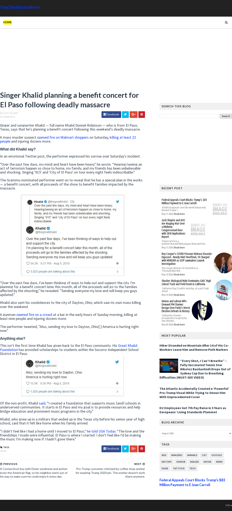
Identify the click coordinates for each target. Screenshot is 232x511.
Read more (179, 214)
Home (7, 22)
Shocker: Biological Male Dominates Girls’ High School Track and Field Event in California (186, 282)
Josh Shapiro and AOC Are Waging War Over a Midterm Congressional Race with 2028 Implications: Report (174, 228)
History (167, 461)
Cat (204, 455)
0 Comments (7, 116)
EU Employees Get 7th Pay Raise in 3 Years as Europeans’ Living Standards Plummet (193, 410)
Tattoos (179, 468)
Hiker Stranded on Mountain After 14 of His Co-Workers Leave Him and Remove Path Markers (194, 347)
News (3, 451)
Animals (192, 455)
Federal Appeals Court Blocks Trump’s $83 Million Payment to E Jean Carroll (184, 201)
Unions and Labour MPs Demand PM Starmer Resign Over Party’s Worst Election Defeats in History (176, 306)
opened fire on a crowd (34, 314)
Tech (192, 468)
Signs (165, 468)
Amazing (176, 455)
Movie (207, 461)
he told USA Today (101, 431)
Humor (180, 461)
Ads (164, 455)
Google (216, 455)
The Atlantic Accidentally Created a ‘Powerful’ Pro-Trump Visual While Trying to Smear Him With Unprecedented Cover (194, 392)
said (42, 403)
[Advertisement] (72, 61)
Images (194, 461)
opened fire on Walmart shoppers (63, 137)
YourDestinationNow (20, 7)
